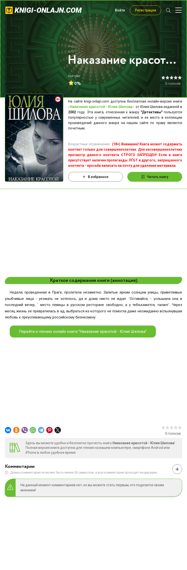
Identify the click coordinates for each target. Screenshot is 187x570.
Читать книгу (154, 177)
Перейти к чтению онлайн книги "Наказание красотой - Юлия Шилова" (83, 331)
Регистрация (145, 10)
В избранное (95, 177)
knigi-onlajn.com (48, 10)
